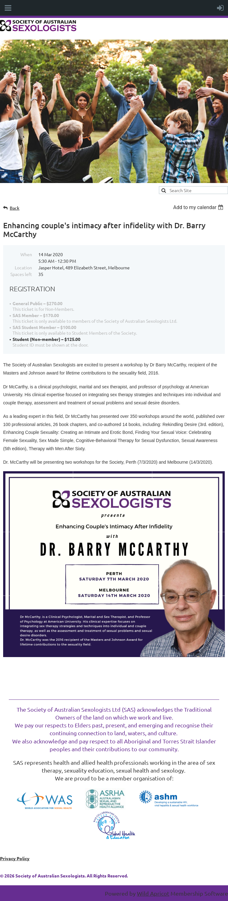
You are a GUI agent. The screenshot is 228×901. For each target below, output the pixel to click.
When (26, 254)
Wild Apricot (153, 893)
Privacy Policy (15, 858)
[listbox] (199, 207)
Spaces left (21, 274)
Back (14, 208)
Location (23, 267)
